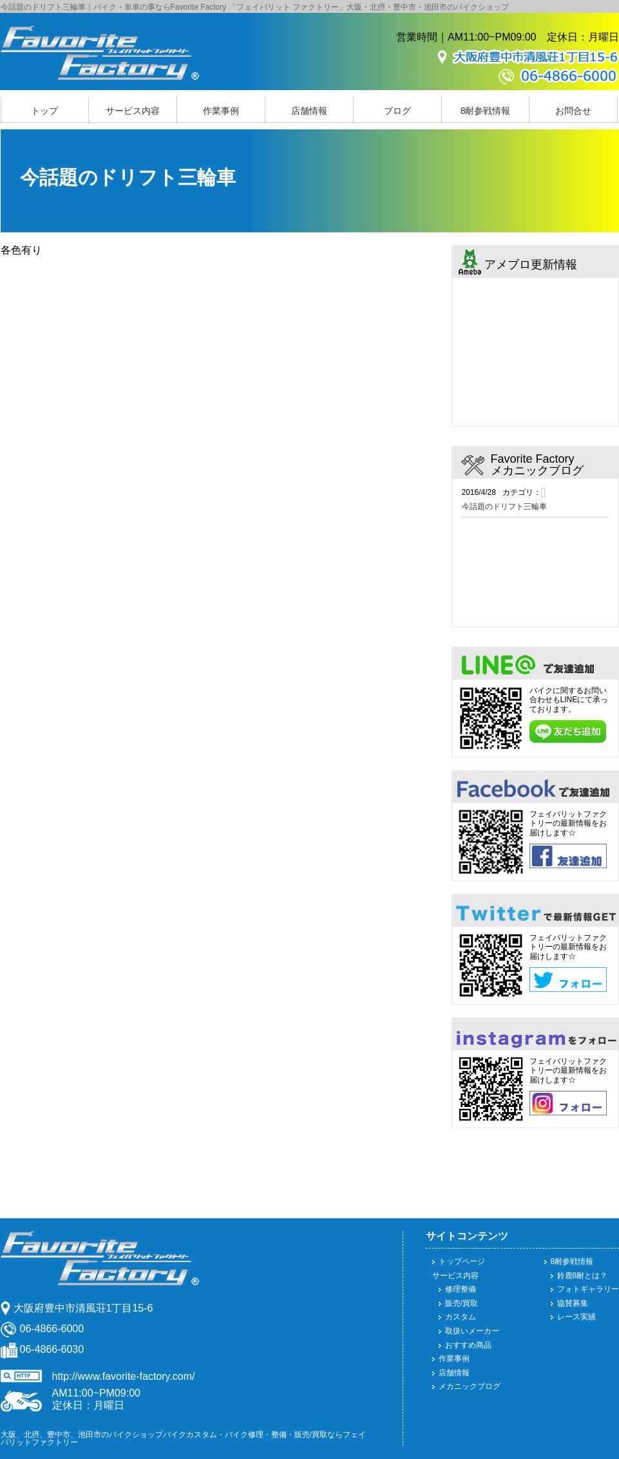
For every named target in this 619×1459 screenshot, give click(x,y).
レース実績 (576, 1316)
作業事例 (221, 111)
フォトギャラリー (588, 1289)
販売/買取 (461, 1303)
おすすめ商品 (468, 1345)
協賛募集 (572, 1303)
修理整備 (460, 1289)
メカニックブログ (469, 1386)
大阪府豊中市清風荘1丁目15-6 (83, 1308)
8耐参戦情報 (486, 111)
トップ (44, 111)
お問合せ (573, 111)
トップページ (462, 1261)
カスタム (460, 1316)
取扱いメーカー (472, 1330)
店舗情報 (309, 111)
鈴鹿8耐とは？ (582, 1275)
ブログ (397, 111)
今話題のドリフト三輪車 (504, 506)
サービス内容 (133, 111)
